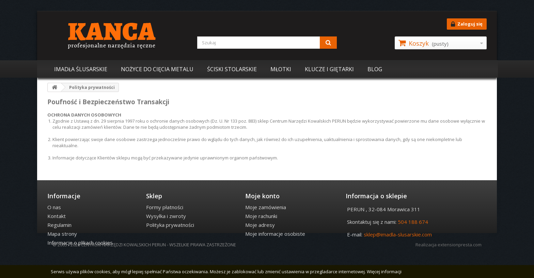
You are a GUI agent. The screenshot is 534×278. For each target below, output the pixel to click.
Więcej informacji (384, 271)
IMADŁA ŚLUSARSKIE (80, 69)
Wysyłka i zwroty (166, 216)
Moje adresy (260, 224)
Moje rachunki (261, 216)
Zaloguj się (467, 24)
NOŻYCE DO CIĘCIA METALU (157, 69)
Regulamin (59, 224)
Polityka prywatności (170, 224)
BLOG (374, 69)
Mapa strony (62, 233)
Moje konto (262, 196)
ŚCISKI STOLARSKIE (232, 69)
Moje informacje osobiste (275, 233)
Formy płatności (164, 207)
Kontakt (56, 216)
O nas (54, 207)
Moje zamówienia (265, 207)
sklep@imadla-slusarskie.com (398, 234)
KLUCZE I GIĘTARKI (329, 69)
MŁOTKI (280, 69)
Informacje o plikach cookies (80, 242)
